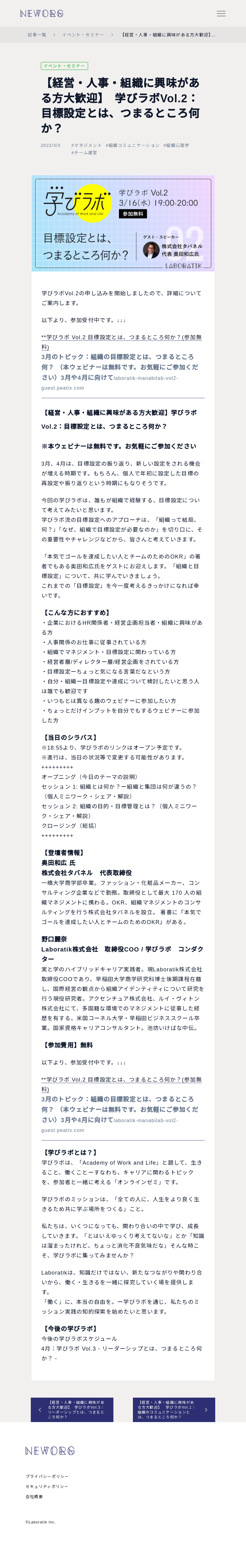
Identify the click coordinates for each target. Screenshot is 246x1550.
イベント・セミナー (83, 34)
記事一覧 (37, 34)
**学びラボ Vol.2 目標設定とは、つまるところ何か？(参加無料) (123, 366)
